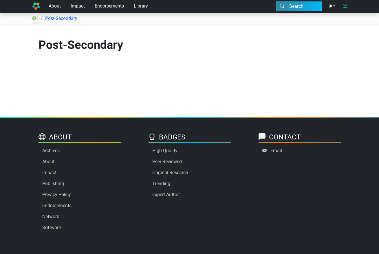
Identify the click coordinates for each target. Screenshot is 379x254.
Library (141, 6)
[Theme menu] (332, 6)
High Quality (164, 150)
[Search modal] (299, 6)
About (55, 6)
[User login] (345, 6)
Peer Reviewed (167, 161)
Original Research (170, 172)
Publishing (53, 183)
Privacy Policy (56, 194)
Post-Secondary (61, 18)
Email (276, 150)
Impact (78, 6)
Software (51, 227)
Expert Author (166, 194)
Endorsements (109, 6)
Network (50, 216)
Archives (51, 150)
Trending (161, 183)
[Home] (36, 6)
